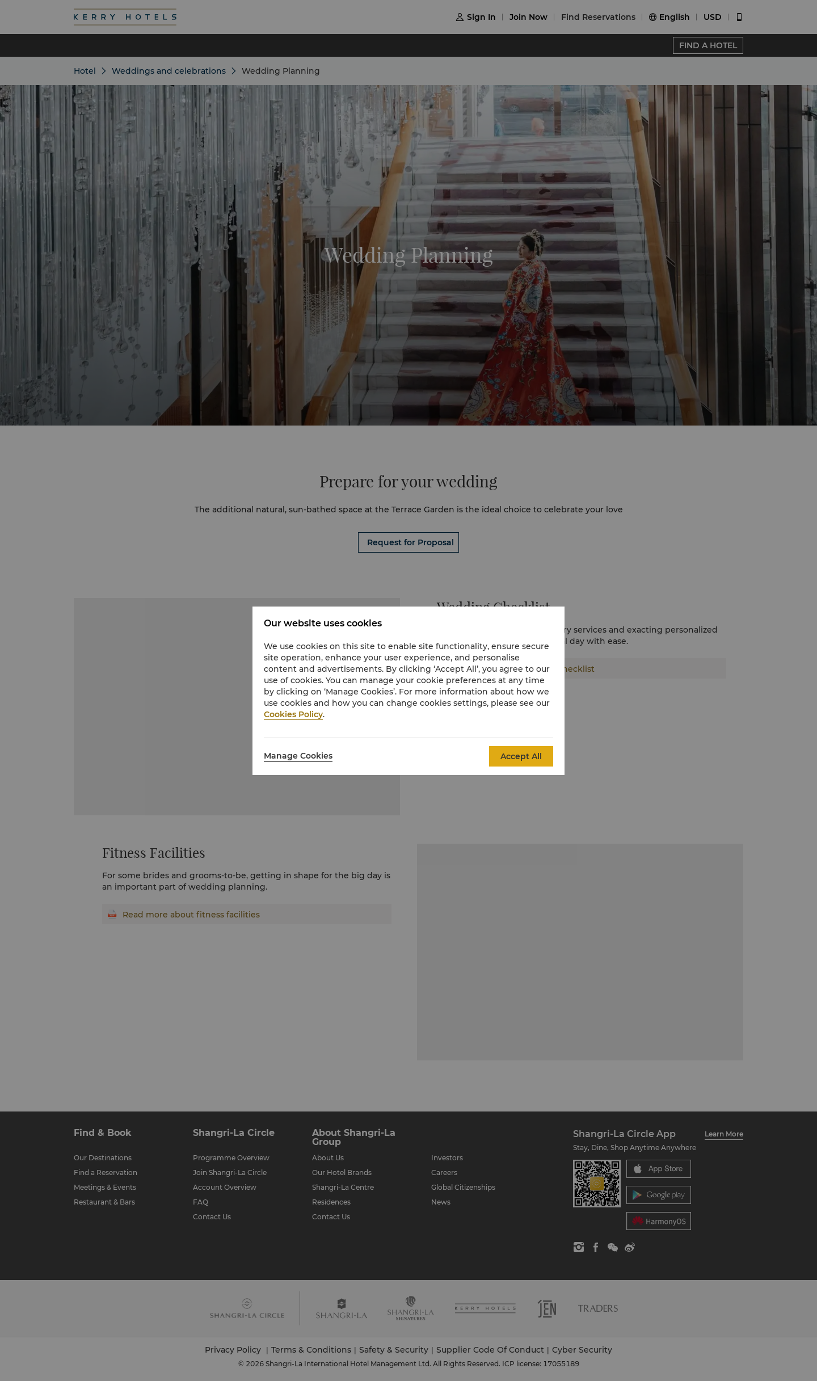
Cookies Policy (293, 714)
